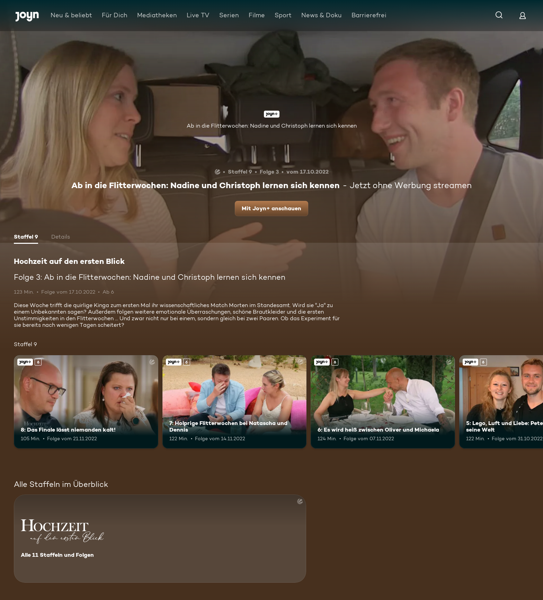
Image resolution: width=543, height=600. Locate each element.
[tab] (25, 237)
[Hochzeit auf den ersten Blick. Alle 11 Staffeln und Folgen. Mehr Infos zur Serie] (160, 539)
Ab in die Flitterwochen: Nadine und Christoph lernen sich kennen (272, 125)
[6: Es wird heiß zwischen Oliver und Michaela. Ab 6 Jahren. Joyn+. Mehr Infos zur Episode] (383, 402)
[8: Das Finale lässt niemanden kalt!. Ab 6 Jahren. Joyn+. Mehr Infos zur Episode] (86, 402)
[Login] (522, 15)
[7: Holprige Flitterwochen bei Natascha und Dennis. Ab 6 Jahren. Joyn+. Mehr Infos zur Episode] (234, 402)
